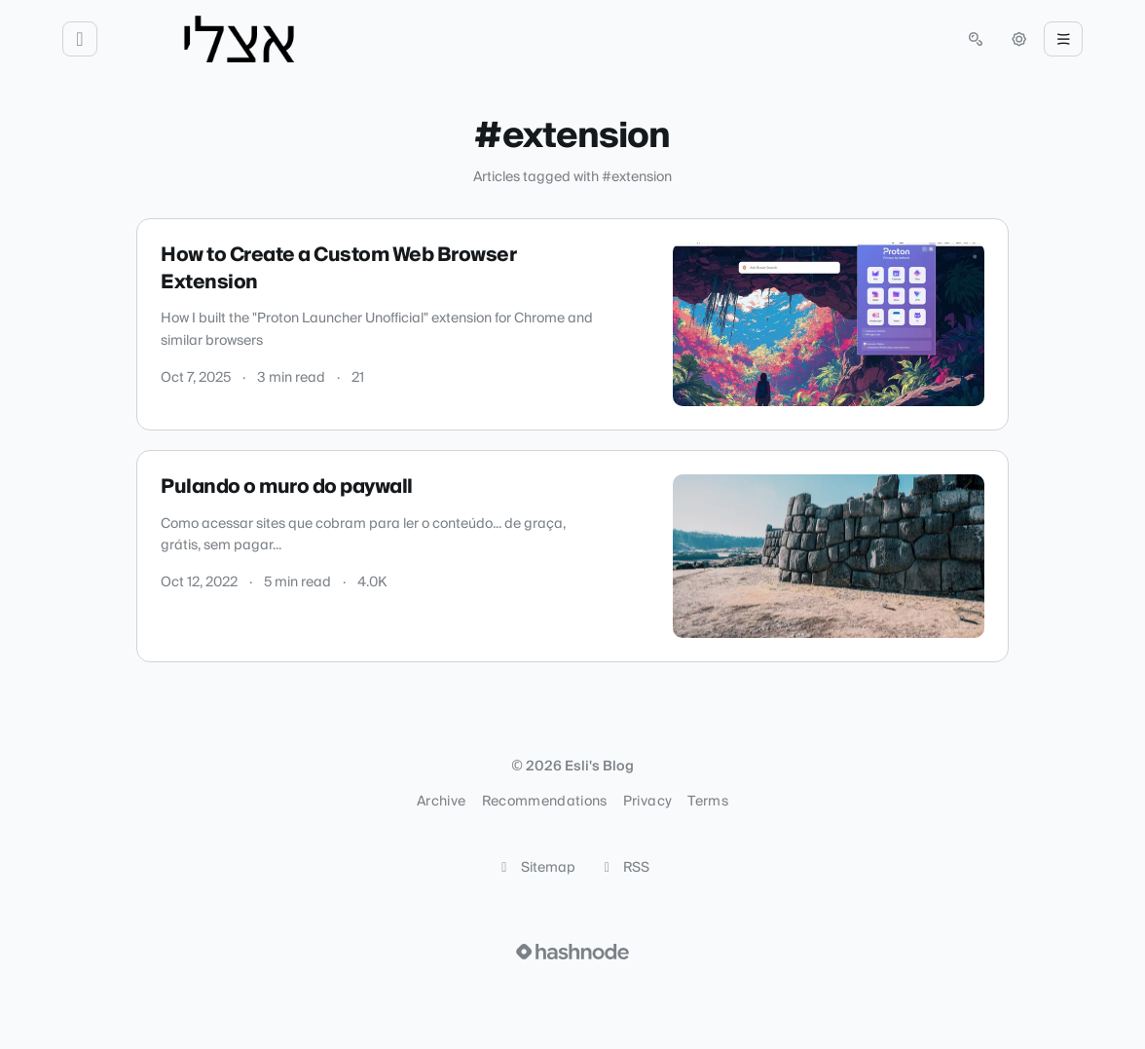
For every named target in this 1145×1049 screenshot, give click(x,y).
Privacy (647, 801)
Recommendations (545, 801)
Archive (441, 801)
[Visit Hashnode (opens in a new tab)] (572, 951)
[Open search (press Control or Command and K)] (975, 38)
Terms (707, 801)
